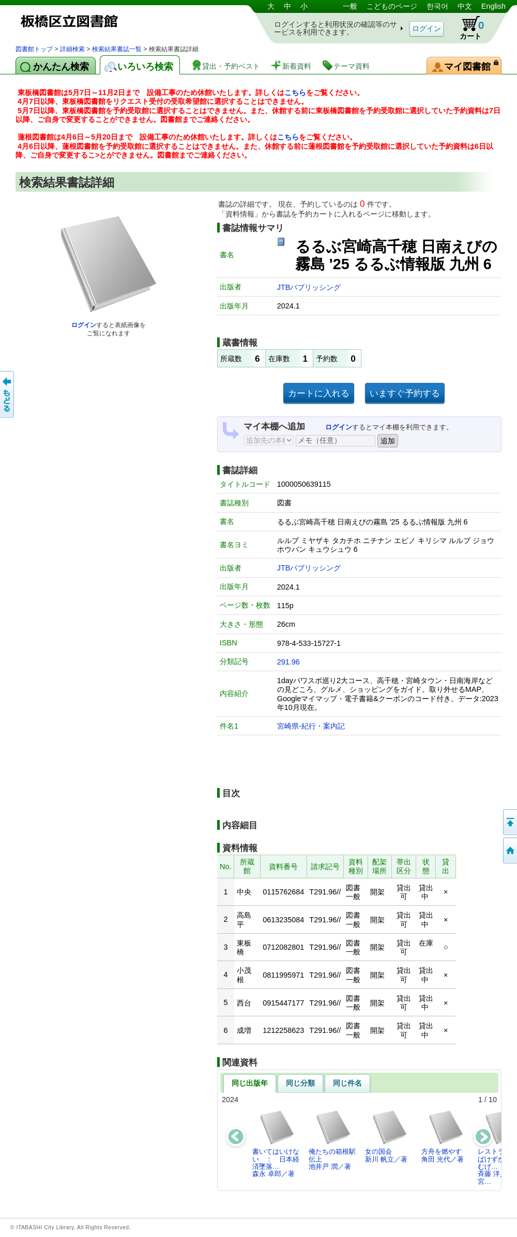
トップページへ (509, 850)
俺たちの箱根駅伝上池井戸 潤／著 (332, 1139)
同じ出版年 (250, 1083)
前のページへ (8, 394)
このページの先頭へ (509, 822)
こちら (295, 92)
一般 (350, 6)
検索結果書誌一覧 (117, 49)
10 (493, 1099)
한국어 (437, 6)
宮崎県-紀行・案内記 (311, 726)
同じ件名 (347, 1083)
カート (467, 28)
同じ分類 (300, 1083)
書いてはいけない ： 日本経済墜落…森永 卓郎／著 (275, 1143)
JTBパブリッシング (309, 287)
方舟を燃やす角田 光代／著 (442, 1136)
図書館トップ (34, 49)
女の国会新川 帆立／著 (386, 1136)
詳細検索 (72, 49)
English (493, 6)
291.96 (288, 662)
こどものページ (392, 6)
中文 (465, 6)
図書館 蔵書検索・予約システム (124, 22)
